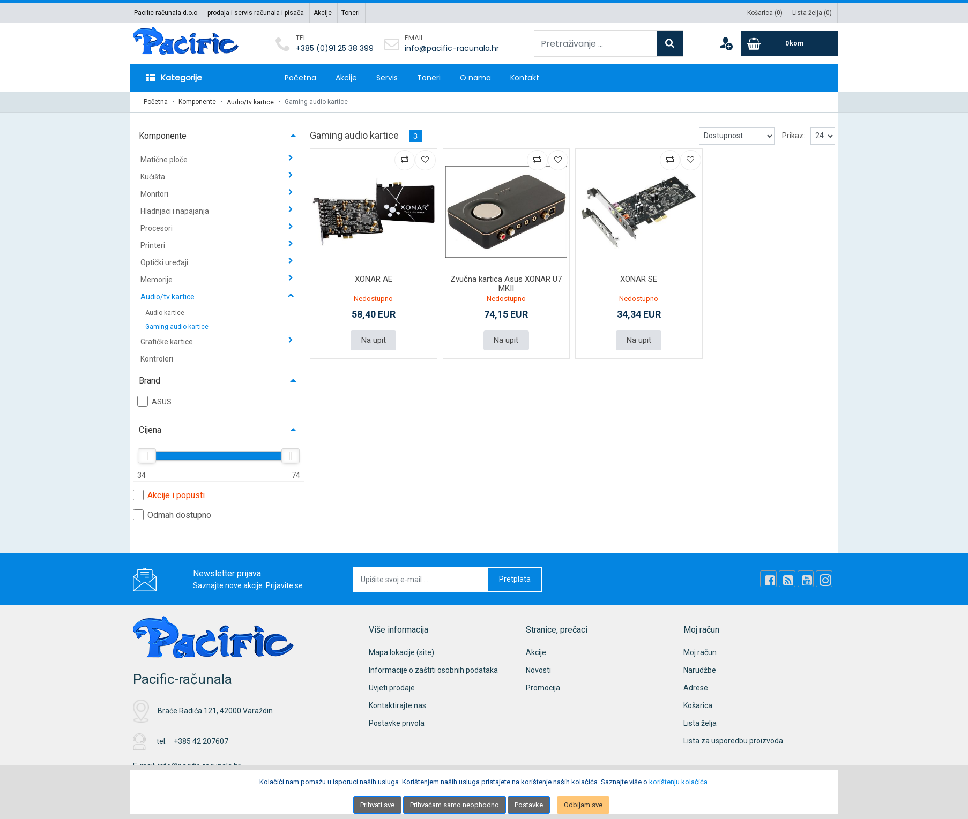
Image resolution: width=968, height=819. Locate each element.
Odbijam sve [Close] (583, 805)
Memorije (157, 279)
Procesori (157, 227)
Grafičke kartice (167, 341)
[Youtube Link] (806, 578)
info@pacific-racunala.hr (452, 48)
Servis (387, 77)
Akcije (323, 13)
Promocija (543, 687)
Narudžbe (699, 669)
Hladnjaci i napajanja (175, 210)
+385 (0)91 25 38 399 (335, 48)
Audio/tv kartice (250, 102)
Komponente (197, 102)
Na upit (373, 339)
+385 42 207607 (201, 741)
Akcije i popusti (169, 494)
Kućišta (153, 176)
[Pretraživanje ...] (595, 43)
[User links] (726, 43)
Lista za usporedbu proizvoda (733, 740)
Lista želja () (812, 13)
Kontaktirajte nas (397, 705)
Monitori (155, 193)
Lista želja (700, 722)
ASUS (154, 400)
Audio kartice (164, 312)
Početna (300, 77)
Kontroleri (156, 358)
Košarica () (765, 13)
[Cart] (789, 43)
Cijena (150, 429)
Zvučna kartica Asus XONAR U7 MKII (506, 283)
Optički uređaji (165, 262)
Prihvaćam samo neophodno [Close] (454, 805)
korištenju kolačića (678, 782)
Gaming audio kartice (177, 326)
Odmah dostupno (172, 514)
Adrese (695, 687)
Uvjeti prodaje (392, 687)
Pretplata (515, 578)
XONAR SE (638, 278)
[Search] (670, 43)
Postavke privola (397, 722)
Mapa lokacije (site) (401, 652)
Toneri (350, 13)
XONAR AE (373, 278)
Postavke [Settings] (529, 805)
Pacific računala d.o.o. (166, 13)
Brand (149, 380)
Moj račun (700, 652)
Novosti (538, 669)
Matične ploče (164, 159)
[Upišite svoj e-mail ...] (421, 578)
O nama (475, 77)
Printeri (153, 245)
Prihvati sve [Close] (377, 805)
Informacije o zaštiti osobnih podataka (433, 669)
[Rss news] (788, 578)
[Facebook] (770, 578)
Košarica (697, 705)
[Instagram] (824, 578)
